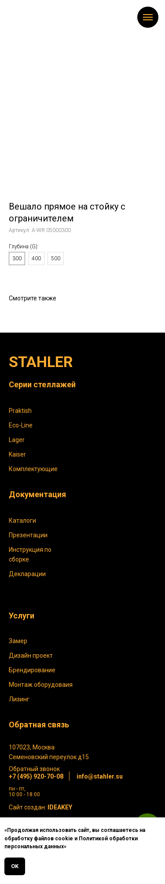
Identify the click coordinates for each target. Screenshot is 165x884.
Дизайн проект (31, 655)
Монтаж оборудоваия (41, 684)
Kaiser (17, 454)
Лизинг (19, 699)
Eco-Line (21, 425)
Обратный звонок (34, 768)
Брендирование (32, 670)
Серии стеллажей (42, 384)
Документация (37, 494)
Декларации (27, 573)
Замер (18, 640)
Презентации (28, 535)
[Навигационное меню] (148, 17)
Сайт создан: (40, 807)
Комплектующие (33, 468)
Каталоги (22, 520)
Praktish (20, 410)
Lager (17, 439)
